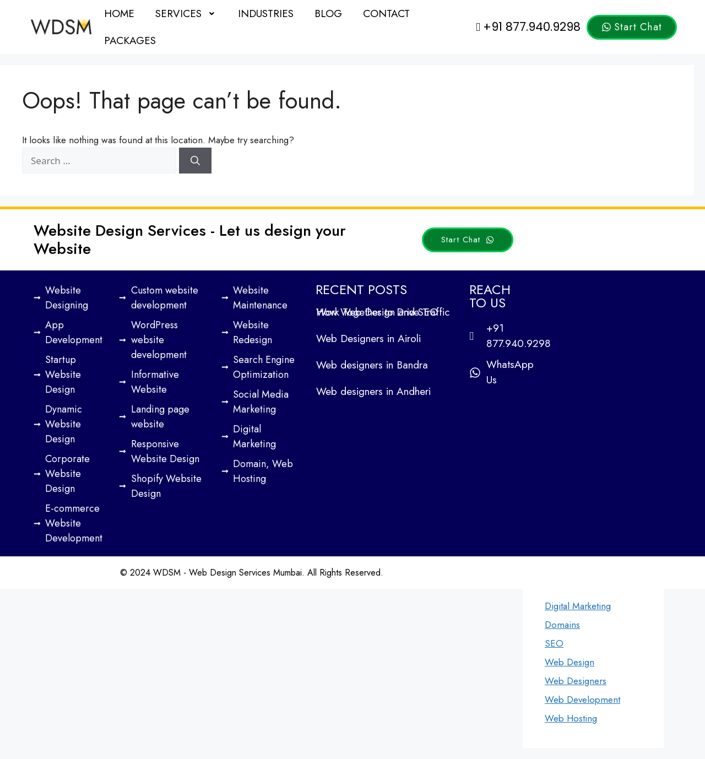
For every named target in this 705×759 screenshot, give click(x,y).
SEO (554, 643)
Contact (386, 13)
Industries (266, 13)
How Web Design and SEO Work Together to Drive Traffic (382, 312)
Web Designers (575, 680)
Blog (328, 13)
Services (186, 13)
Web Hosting (571, 718)
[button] (186, 13)
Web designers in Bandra (372, 364)
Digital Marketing (578, 605)
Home (119, 13)
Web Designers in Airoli (368, 338)
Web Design (569, 662)
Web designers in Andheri (373, 391)
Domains (562, 624)
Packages (130, 40)
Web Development (582, 699)
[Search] (195, 161)
